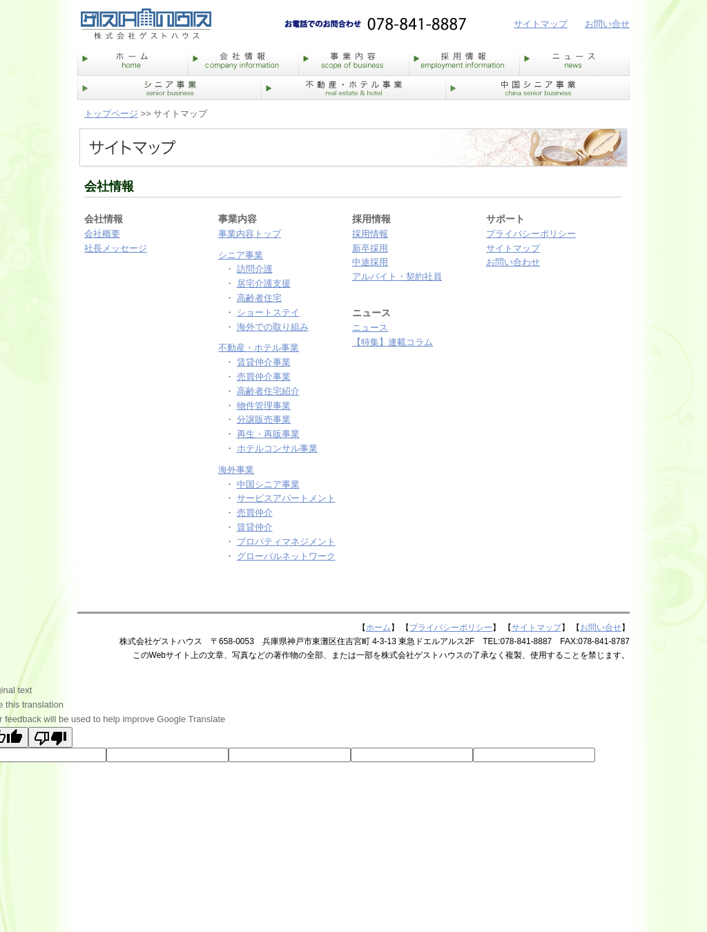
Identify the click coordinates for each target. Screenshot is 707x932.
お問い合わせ (513, 262)
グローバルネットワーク (286, 556)
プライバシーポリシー (531, 234)
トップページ (111, 113)
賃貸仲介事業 (264, 362)
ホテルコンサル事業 (277, 448)
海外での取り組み (273, 327)
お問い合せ (607, 24)
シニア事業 (240, 255)
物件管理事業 (264, 405)
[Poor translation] (50, 737)
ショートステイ (268, 312)
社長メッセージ (115, 248)
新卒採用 (370, 248)
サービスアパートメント (286, 498)
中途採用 (370, 262)
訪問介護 (255, 269)
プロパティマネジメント (286, 541)
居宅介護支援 (264, 283)
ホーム (378, 627)
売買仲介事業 (264, 376)
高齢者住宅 (259, 298)
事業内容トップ (249, 234)
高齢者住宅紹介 (268, 391)
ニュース (370, 327)
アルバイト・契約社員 (397, 276)
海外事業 (236, 470)
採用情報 (370, 234)
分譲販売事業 (264, 419)
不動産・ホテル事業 (258, 347)
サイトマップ (541, 24)
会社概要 (102, 234)
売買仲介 (255, 512)
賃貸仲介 (255, 527)
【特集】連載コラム (392, 342)
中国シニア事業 (268, 484)
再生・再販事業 (268, 434)
